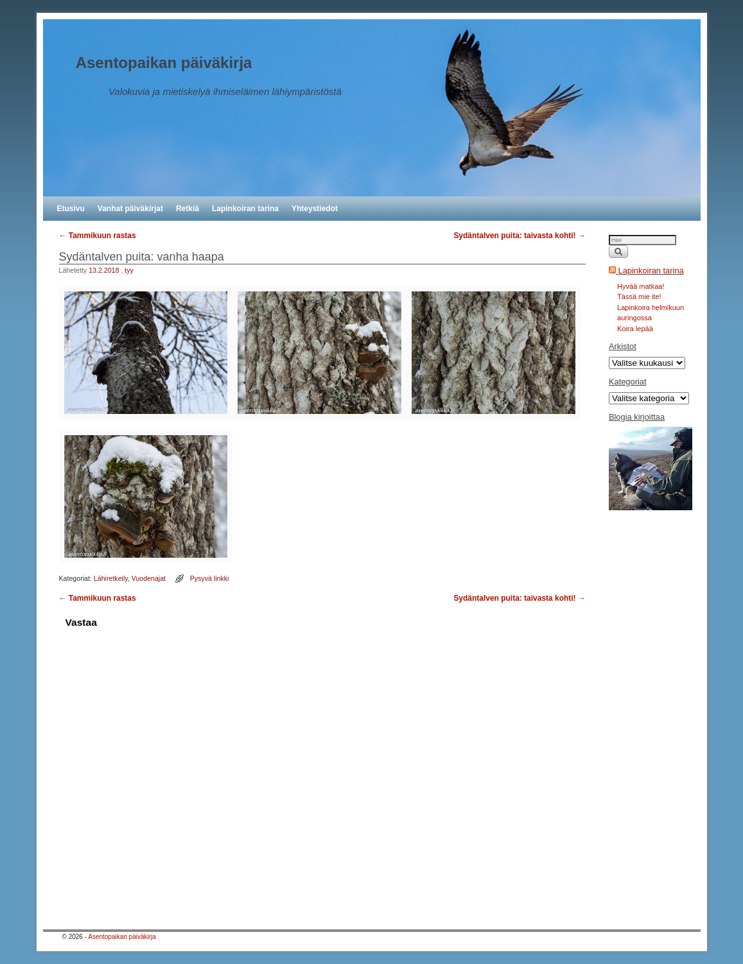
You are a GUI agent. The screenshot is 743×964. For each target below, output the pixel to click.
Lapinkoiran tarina (245, 208)
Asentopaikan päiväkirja (164, 62)
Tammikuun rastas (97, 235)
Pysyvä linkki (209, 578)
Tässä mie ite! (639, 296)
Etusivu (71, 208)
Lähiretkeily (111, 578)
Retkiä (187, 208)
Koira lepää (635, 328)
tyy (129, 270)
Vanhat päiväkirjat (130, 208)
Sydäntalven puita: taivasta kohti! (519, 235)
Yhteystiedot (315, 208)
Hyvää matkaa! (640, 286)
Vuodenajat (149, 578)
